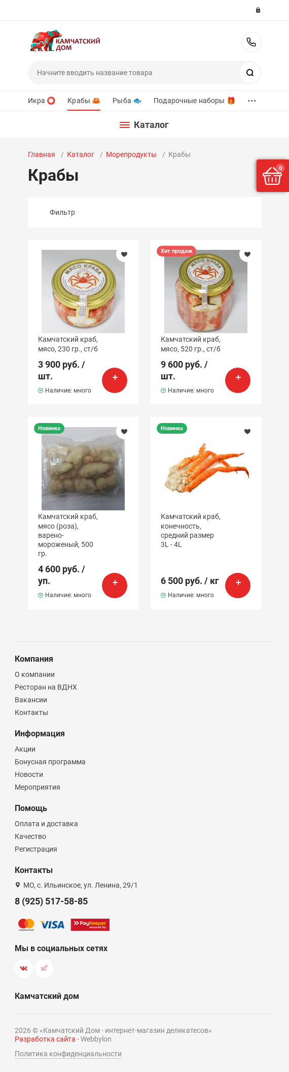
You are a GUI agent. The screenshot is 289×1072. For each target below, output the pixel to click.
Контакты (31, 712)
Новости (29, 774)
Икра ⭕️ (42, 100)
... (252, 98)
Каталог (80, 154)
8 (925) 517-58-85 (251, 42)
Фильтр (62, 212)
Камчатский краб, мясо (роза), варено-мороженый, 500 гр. (68, 535)
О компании (35, 674)
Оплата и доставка (46, 824)
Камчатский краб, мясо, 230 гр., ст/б (68, 343)
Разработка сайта (45, 1039)
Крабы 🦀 (83, 100)
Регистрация (36, 849)
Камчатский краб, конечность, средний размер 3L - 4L (191, 530)
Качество (30, 836)
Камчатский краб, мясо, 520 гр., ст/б (191, 343)
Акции (25, 749)
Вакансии (31, 700)
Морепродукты (131, 154)
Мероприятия (37, 787)
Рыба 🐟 (127, 100)
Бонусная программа (50, 762)
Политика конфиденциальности (68, 1054)
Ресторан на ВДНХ (46, 687)
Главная (41, 154)
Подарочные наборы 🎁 (194, 100)
